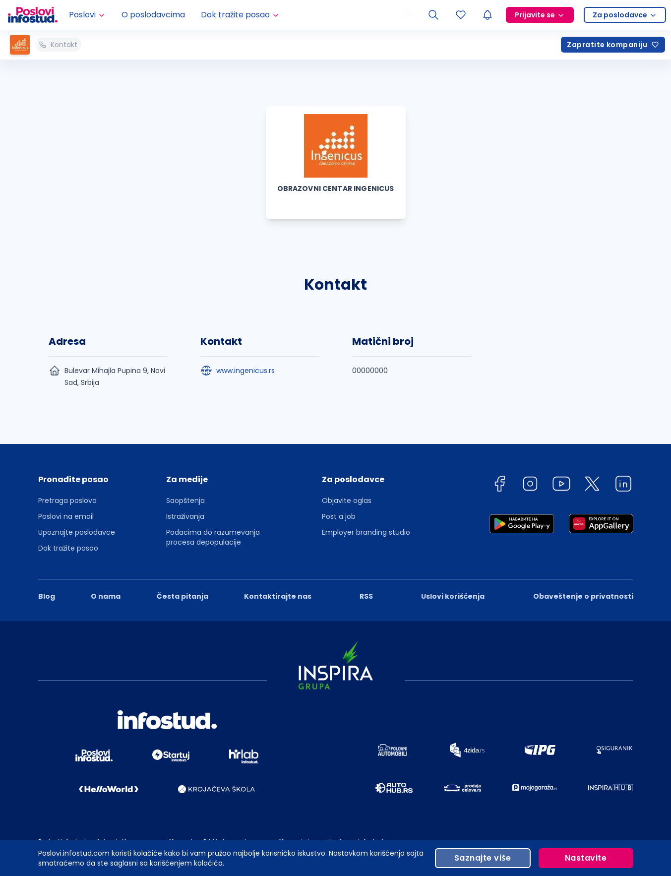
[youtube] (561, 485)
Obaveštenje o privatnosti (583, 596)
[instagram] (530, 485)
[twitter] (592, 485)
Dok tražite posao (68, 548)
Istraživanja (185, 516)
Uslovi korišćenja (453, 596)
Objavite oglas (346, 500)
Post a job (339, 516)
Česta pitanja (182, 596)
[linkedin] (623, 485)
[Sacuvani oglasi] (460, 15)
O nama (106, 596)
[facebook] (499, 485)
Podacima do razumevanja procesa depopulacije (213, 537)
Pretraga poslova (67, 500)
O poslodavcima (153, 14)
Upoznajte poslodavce (76, 532)
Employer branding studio (366, 532)
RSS (366, 596)
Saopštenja (185, 500)
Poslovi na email (66, 516)
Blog (46, 596)
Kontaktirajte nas (277, 596)
